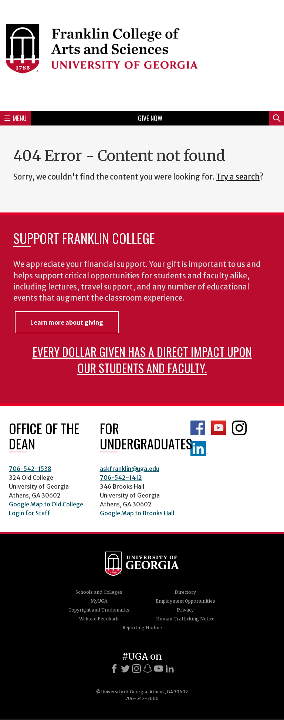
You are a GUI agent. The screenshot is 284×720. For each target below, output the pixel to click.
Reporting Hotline (142, 627)
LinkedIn (199, 448)
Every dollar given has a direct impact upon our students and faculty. (142, 359)
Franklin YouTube (218, 428)
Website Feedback (99, 619)
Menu (15, 118)
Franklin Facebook (197, 428)
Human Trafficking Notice (185, 619)
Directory (185, 592)
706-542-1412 (121, 477)
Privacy (185, 610)
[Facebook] (114, 668)
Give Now (150, 118)
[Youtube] (158, 668)
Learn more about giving (66, 322)
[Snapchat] (147, 668)
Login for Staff (29, 513)
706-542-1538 (30, 468)
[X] (125, 668)
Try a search (238, 177)
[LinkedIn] (169, 668)
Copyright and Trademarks (98, 610)
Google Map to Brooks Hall (137, 513)
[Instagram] (136, 668)
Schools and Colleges (98, 592)
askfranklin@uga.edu (129, 468)
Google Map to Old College (46, 504)
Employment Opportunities (185, 601)
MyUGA (99, 601)
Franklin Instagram (239, 428)
